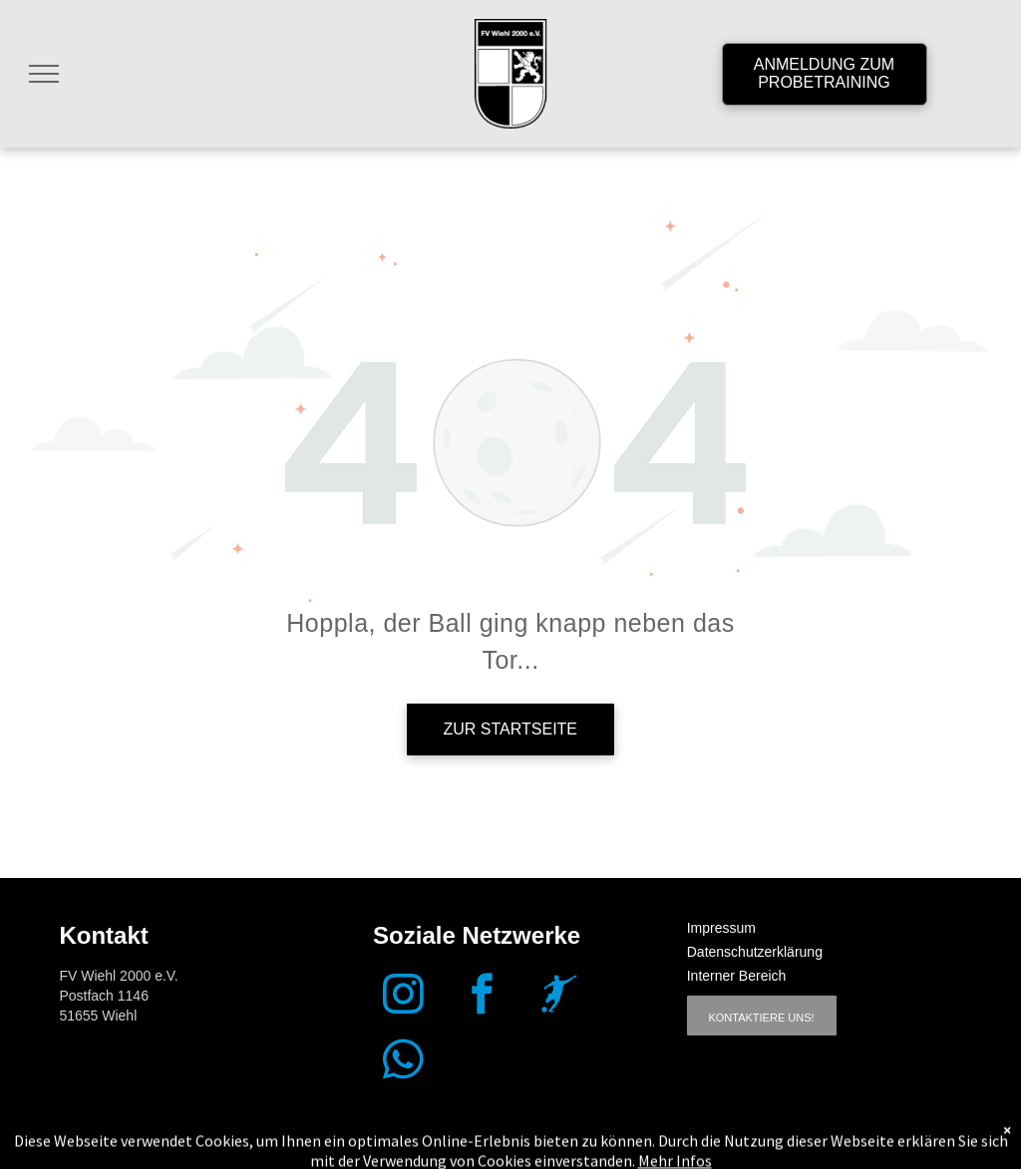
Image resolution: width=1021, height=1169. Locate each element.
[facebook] (482, 996)
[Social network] (559, 996)
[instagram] (403, 996)
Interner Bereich (737, 976)
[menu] (44, 74)
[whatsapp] (403, 1062)
